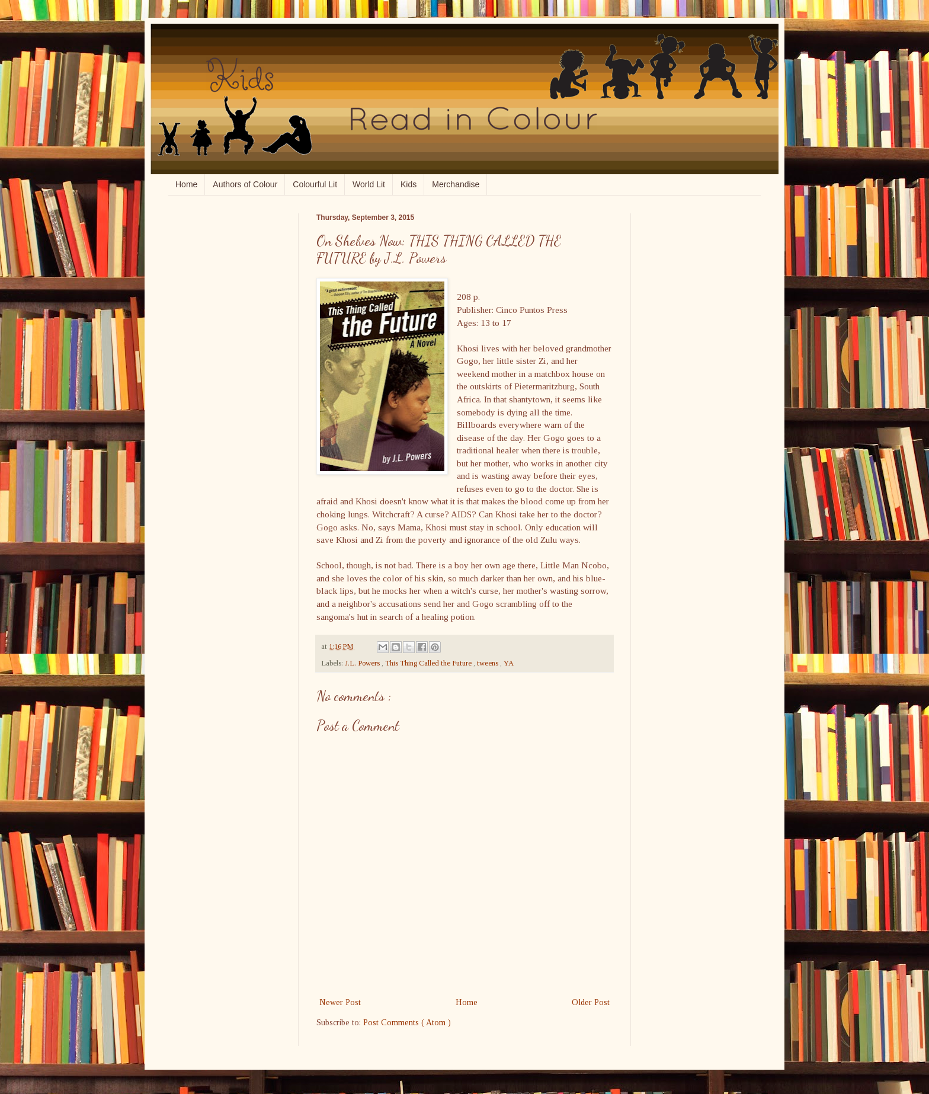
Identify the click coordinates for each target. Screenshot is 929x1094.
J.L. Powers (363, 663)
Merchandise (455, 184)
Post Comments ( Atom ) (407, 1022)
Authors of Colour (245, 184)
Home (186, 184)
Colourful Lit (315, 184)
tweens (488, 663)
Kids (409, 184)
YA (509, 663)
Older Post (591, 1002)
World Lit (369, 184)
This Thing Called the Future (429, 663)
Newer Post (340, 1002)
